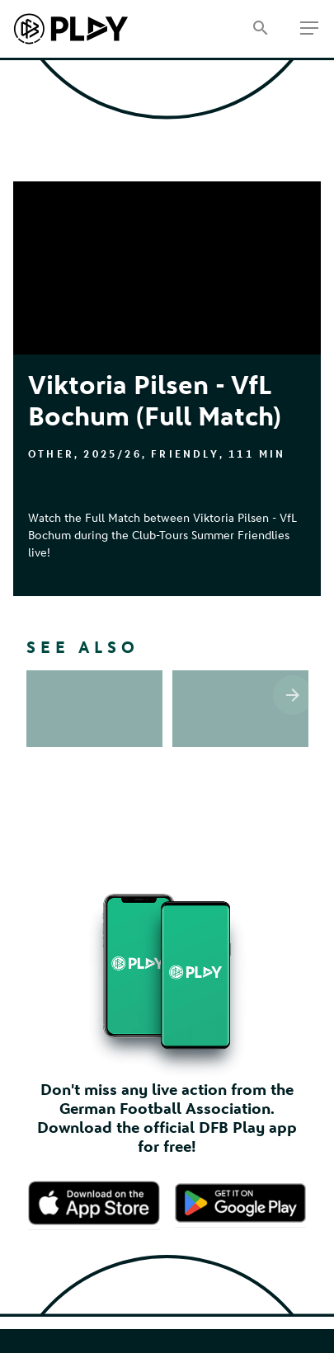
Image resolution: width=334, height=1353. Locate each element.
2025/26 (112, 454)
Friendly (185, 454)
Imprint (167, 1144)
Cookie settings (167, 1228)
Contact (167, 1165)
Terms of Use (167, 1186)
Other (51, 454)
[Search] (260, 29)
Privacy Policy (167, 1207)
